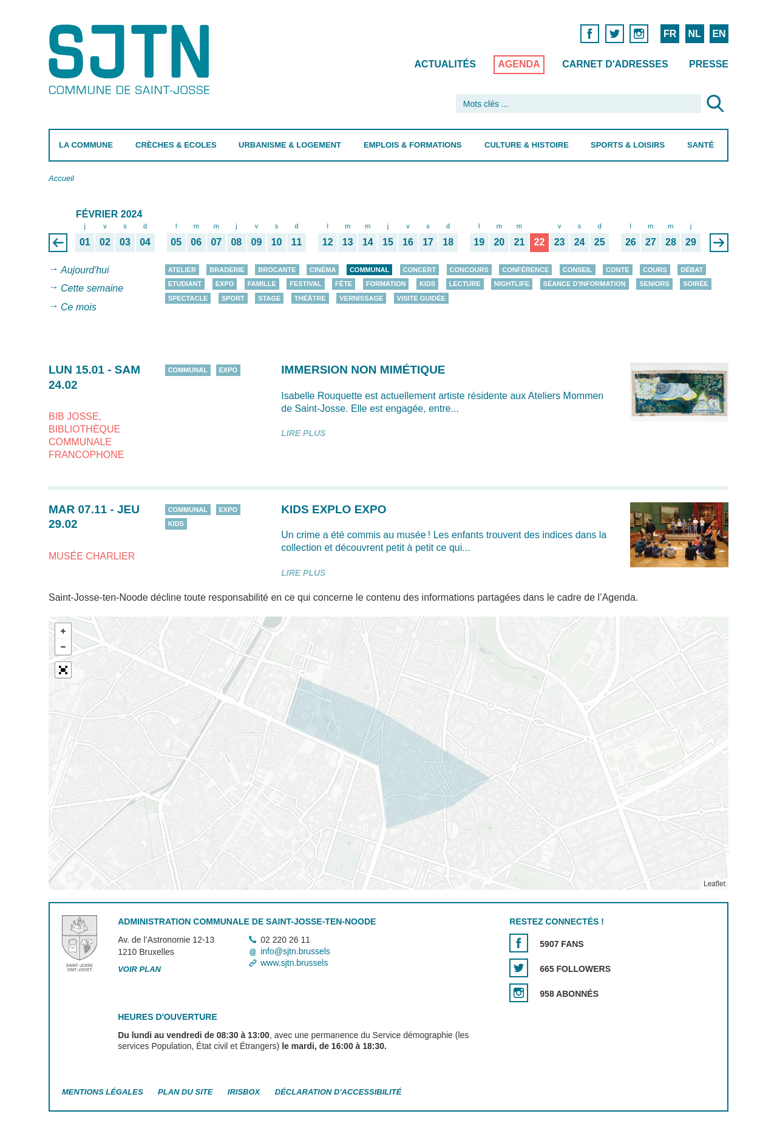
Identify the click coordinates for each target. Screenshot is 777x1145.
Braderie (226, 269)
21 (519, 241)
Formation (386, 283)
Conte (617, 269)
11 (296, 241)
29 (690, 241)
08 (236, 241)
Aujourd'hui (85, 270)
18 (448, 241)
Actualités (445, 64)
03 (125, 241)
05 (176, 241)
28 (670, 241)
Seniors (654, 283)
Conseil (577, 269)
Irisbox (244, 1092)
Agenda (519, 64)
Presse (708, 64)
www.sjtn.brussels (294, 963)
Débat (691, 269)
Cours (655, 269)
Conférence (525, 269)
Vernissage (361, 298)
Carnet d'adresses (615, 64)
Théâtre (310, 298)
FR (669, 34)
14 (367, 241)
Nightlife (511, 283)
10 (276, 241)
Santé (700, 144)
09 (256, 241)
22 (539, 241)
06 (196, 241)
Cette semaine (92, 289)
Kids (427, 283)
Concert (419, 269)
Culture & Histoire (526, 144)
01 (85, 241)
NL (694, 34)
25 (599, 241)
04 (145, 241)
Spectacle (188, 298)
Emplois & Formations (413, 144)
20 (499, 241)
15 (387, 241)
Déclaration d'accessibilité (338, 1092)
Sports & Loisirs (628, 144)
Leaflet (714, 884)
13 (347, 241)
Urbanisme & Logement (290, 144)
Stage (269, 298)
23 (559, 241)
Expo (224, 283)
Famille (262, 283)
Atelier (182, 269)
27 (650, 241)
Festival (305, 283)
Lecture (465, 283)
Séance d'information (584, 283)
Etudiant (185, 283)
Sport (233, 298)
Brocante (277, 269)
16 (407, 241)
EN (718, 34)
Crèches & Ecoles (176, 144)
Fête (343, 283)
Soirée (695, 283)
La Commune (86, 144)
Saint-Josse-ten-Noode (131, 59)
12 (327, 241)
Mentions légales (102, 1092)
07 (216, 241)
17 (427, 241)
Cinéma (323, 269)
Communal (369, 269)
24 (579, 241)
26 (630, 241)
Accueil (61, 178)
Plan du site (185, 1092)
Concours (469, 269)
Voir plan (139, 969)
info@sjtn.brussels (295, 951)
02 (105, 241)
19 (478, 241)
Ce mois (79, 307)
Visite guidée (421, 298)
